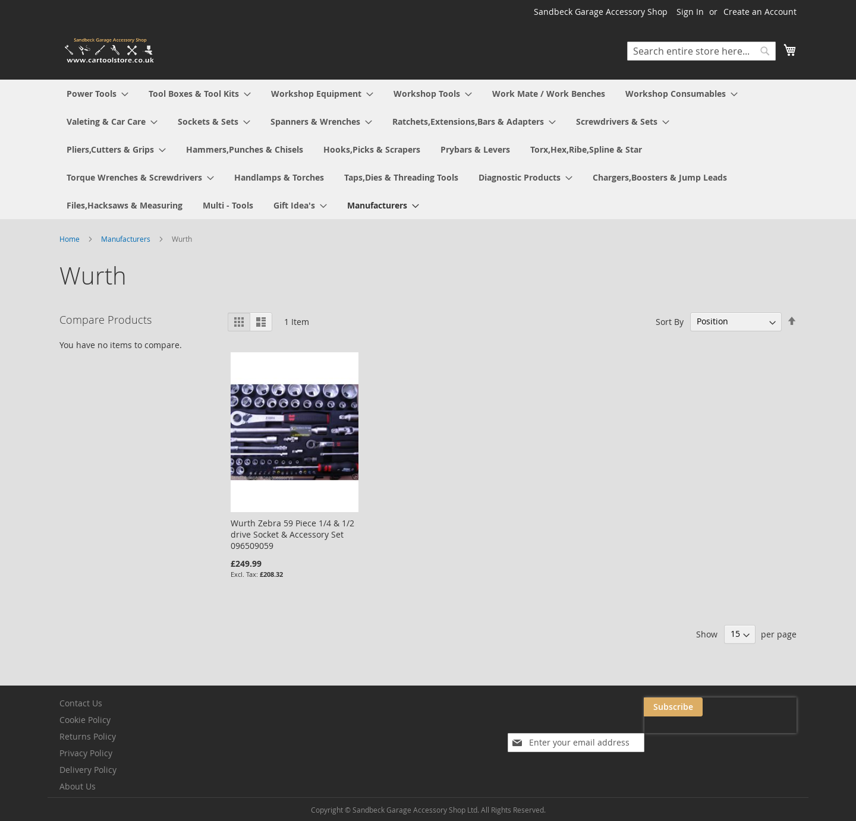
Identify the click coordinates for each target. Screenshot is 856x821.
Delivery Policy (88, 769)
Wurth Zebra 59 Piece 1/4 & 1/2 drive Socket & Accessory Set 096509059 (292, 534)
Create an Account (760, 11)
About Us (77, 786)
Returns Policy (87, 736)
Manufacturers (126, 239)
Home (70, 239)
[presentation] (678, 734)
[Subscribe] (767, 706)
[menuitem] (97, 94)
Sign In (690, 11)
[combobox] (701, 51)
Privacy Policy (85, 753)
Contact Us (80, 703)
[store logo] (109, 51)
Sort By (670, 321)
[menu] (428, 149)
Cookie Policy (85, 719)
